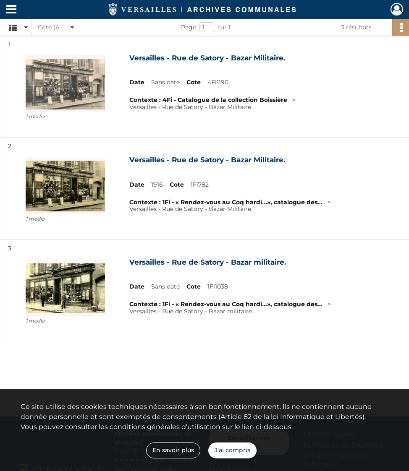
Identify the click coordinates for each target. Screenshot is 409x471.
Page (188, 27)
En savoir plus (173, 450)
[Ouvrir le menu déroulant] (11, 10)
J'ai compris (232, 450)
